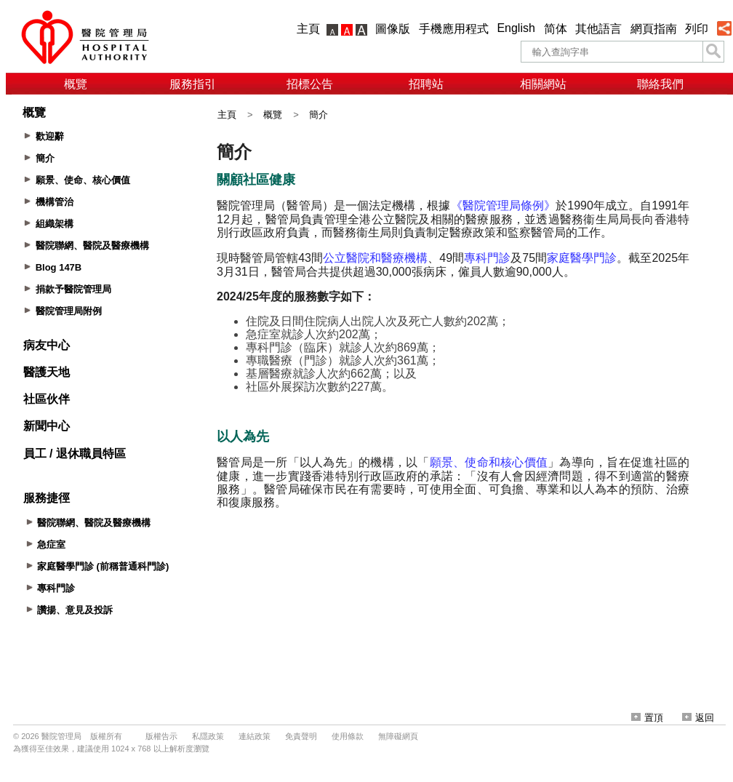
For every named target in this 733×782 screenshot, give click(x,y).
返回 (698, 717)
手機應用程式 (454, 29)
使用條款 (348, 736)
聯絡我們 (660, 84)
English (515, 28)
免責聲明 (301, 736)
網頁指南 (653, 29)
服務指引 (192, 84)
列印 (696, 29)
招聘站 (426, 84)
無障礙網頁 (398, 736)
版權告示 (161, 736)
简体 (555, 29)
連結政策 (255, 736)
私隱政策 (208, 736)
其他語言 (598, 29)
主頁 (308, 29)
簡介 (318, 114)
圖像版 (392, 29)
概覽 (75, 84)
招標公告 (310, 84)
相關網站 (543, 84)
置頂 (647, 717)
